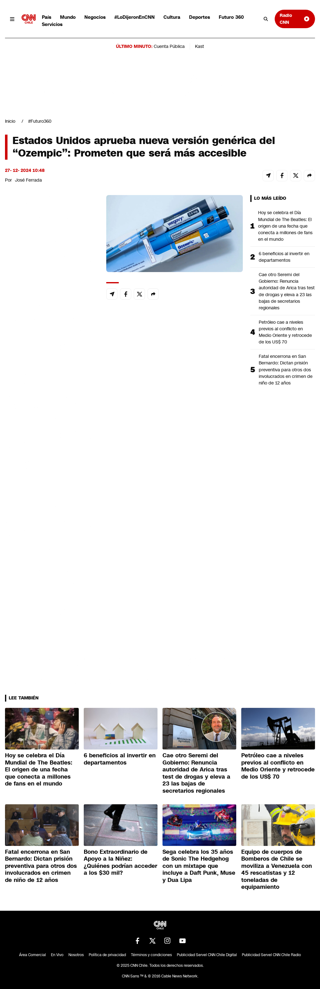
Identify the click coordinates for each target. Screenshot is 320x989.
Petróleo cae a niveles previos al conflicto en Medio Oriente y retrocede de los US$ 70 (285, 332)
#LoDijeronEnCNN (134, 17)
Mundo (68, 17)
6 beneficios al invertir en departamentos (284, 256)
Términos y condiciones (151, 954)
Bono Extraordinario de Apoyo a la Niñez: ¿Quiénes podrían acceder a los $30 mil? (120, 862)
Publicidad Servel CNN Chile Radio (271, 954)
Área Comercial (32, 954)
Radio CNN (295, 18)
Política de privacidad (107, 954)
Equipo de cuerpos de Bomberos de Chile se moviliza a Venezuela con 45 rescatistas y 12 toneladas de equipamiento (276, 869)
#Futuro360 (40, 121)
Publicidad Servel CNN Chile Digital (207, 954)
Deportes (199, 17)
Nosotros (76, 954)
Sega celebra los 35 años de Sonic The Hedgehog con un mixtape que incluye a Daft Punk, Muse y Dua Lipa (198, 866)
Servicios (52, 24)
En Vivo (57, 954)
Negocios (95, 17)
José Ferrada (28, 180)
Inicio (10, 121)
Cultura (171, 17)
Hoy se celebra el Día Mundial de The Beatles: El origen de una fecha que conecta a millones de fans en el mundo (285, 225)
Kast (199, 46)
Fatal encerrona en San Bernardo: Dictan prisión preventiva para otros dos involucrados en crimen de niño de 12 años (285, 369)
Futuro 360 (231, 17)
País (46, 17)
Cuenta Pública (169, 46)
